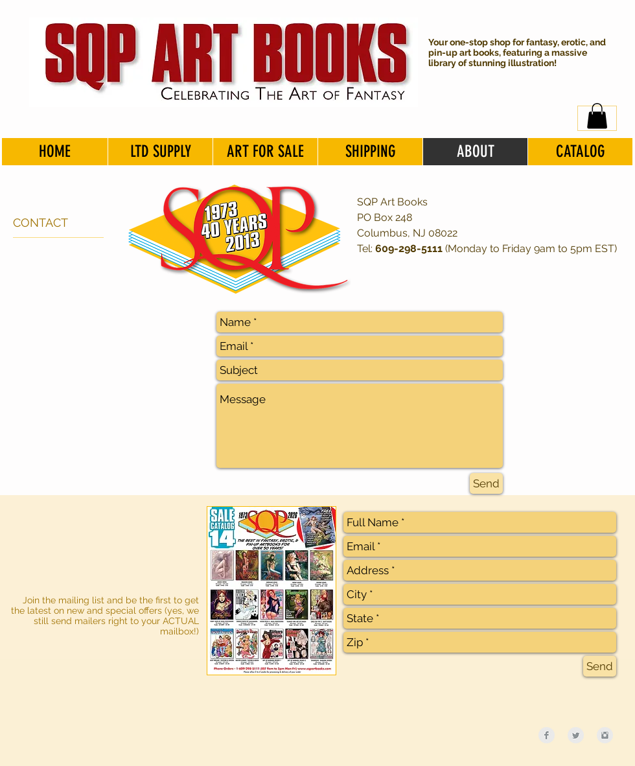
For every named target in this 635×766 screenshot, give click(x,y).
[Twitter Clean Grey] (576, 735)
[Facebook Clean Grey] (546, 735)
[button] (597, 115)
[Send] (486, 483)
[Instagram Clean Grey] (605, 735)
